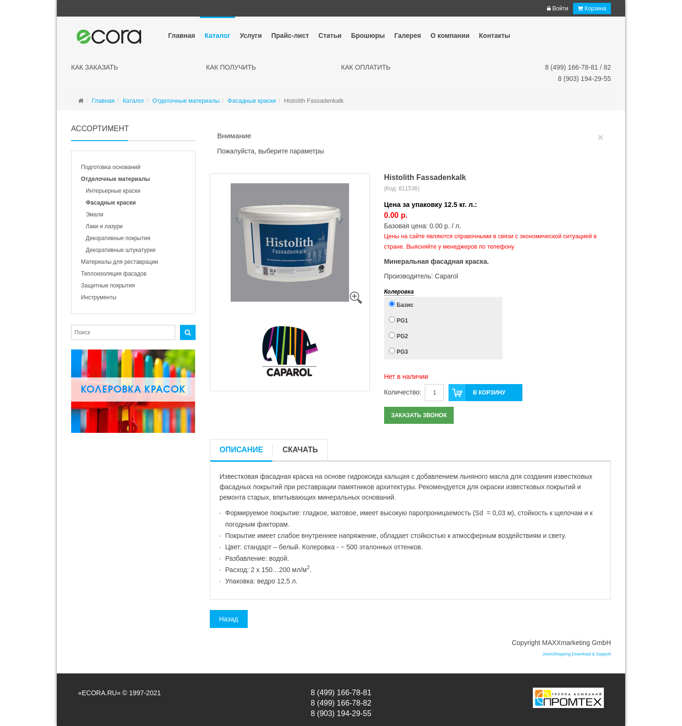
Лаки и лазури (104, 226)
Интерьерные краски (113, 191)
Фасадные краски (111, 202)
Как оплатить (365, 67)
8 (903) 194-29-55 (584, 78)
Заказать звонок (419, 415)
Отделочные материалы (115, 179)
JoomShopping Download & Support (576, 654)
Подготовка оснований (110, 167)
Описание (241, 450)
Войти (557, 8)
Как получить (231, 67)
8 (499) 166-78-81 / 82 (578, 67)
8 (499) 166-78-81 (341, 693)
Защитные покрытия (108, 285)
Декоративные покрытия (118, 238)
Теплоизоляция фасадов (113, 273)
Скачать (300, 450)
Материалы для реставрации (119, 262)
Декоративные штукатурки (120, 250)
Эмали (94, 214)
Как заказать (94, 67)
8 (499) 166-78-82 (341, 703)
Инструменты (99, 297)
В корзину (477, 392)
